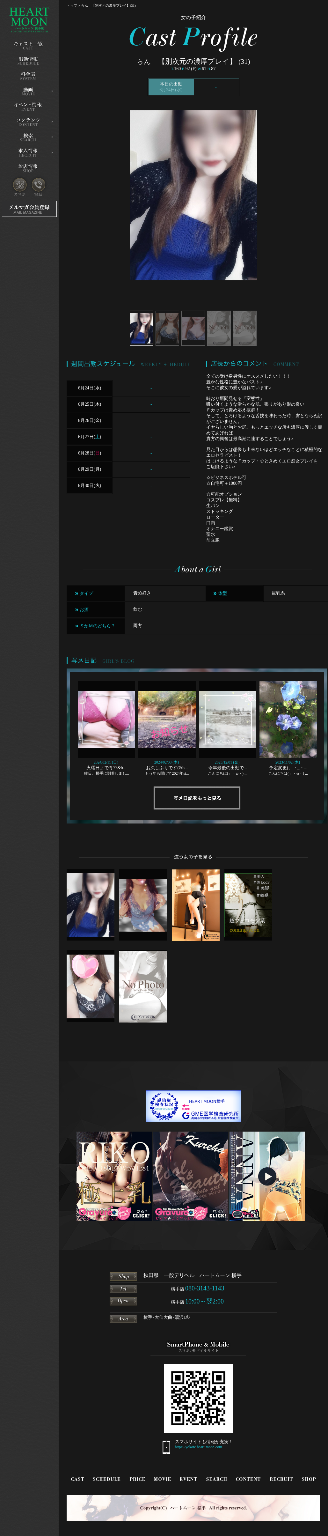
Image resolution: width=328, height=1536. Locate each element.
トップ (72, 5)
